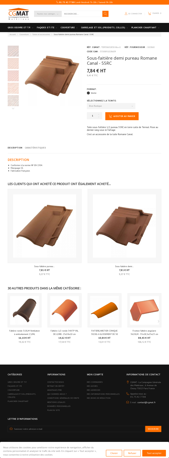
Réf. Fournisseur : (135, 47)
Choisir (114, 453)
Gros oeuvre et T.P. (19, 27)
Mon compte (95, 374)
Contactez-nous (55, 382)
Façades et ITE (45, 27)
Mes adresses (94, 390)
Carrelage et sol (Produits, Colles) (103, 27)
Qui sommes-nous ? (57, 394)
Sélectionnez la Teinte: (102, 100)
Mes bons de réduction (99, 398)
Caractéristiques (35, 147)
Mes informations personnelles (103, 394)
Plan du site (53, 410)
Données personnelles (59, 406)
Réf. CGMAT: (93, 47)
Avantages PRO (54, 390)
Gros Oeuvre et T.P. (17, 382)
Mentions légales (56, 402)
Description (15, 147)
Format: (92, 89)
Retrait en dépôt (55, 386)
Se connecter (133, 14)
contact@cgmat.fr (147, 402)
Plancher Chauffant (144, 27)
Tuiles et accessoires (41, 34)
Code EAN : (93, 51)
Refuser (132, 453)
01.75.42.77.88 (138, 396)
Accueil (13, 34)
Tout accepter (154, 453)
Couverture (68, 27)
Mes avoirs (92, 386)
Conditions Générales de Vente (63, 398)
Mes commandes (95, 382)
